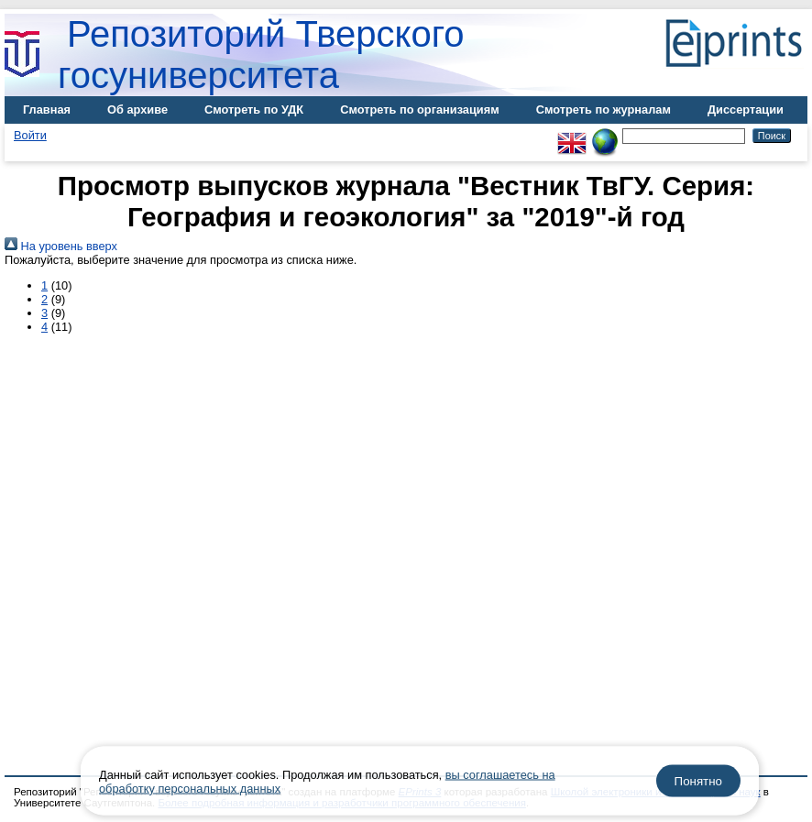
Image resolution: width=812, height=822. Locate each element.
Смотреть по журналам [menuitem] (603, 109)
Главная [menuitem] (47, 109)
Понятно (698, 781)
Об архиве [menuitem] (137, 109)
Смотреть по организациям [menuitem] (419, 109)
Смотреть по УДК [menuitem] (253, 109)
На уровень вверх (61, 246)
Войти (30, 135)
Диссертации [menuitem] (746, 109)
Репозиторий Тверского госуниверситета (261, 54)
